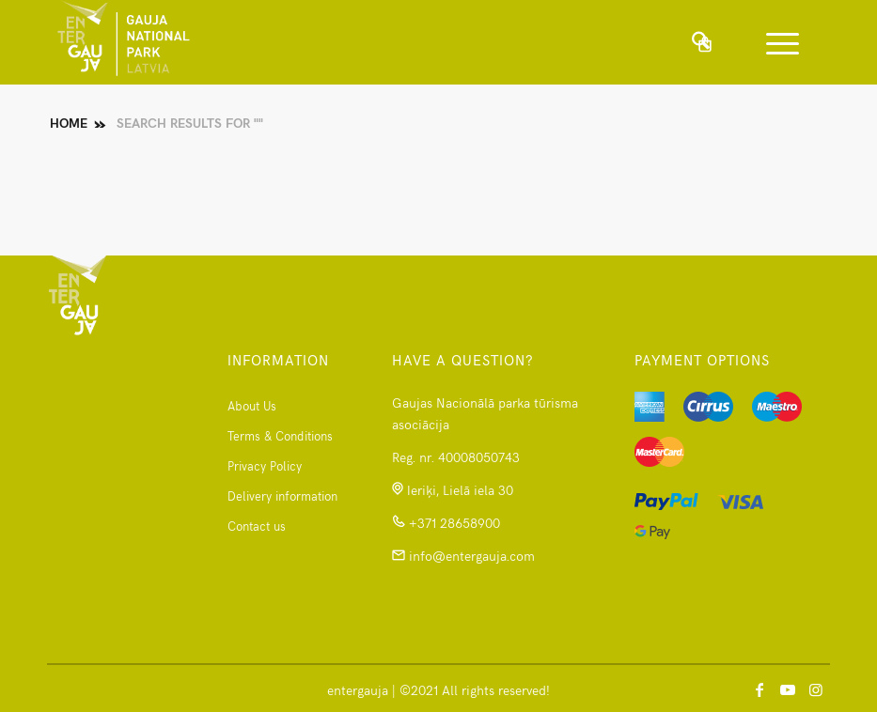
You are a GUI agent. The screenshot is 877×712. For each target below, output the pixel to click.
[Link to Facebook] (759, 688)
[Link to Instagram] (816, 688)
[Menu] (773, 42)
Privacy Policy (264, 465)
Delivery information (282, 496)
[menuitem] (779, 42)
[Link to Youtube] (788, 688)
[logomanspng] (123, 42)
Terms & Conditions (280, 435)
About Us (251, 405)
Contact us (256, 526)
